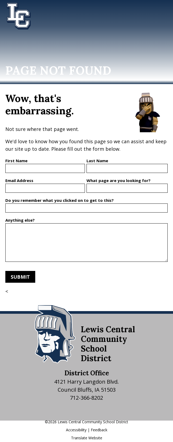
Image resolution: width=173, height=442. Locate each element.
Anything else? (20, 220)
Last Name (97, 160)
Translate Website (86, 437)
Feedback (99, 429)
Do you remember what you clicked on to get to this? (59, 200)
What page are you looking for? (118, 180)
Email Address (19, 180)
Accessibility (76, 429)
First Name (16, 160)
